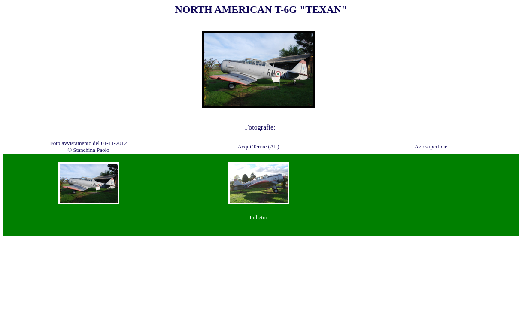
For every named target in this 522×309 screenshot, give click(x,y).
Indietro (258, 217)
